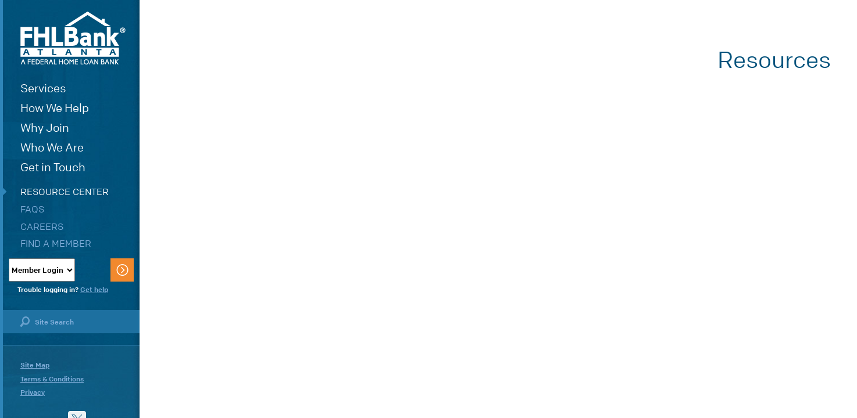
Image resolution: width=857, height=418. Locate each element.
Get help (94, 289)
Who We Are (52, 147)
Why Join (44, 128)
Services (43, 88)
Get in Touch (52, 167)
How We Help (54, 108)
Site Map (34, 365)
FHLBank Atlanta (73, 38)
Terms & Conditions (52, 379)
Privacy (32, 392)
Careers (41, 227)
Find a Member (55, 243)
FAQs (32, 209)
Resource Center (64, 192)
